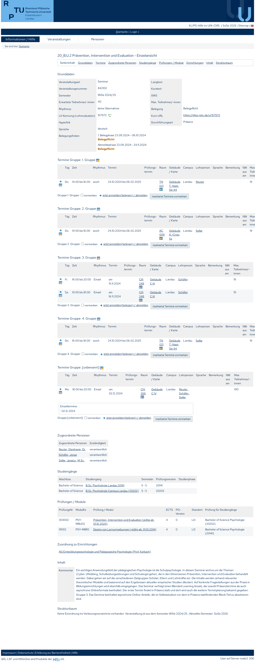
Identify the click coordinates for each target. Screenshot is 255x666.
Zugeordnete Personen (122, 62)
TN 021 (161, 184)
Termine (100, 62)
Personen (97, 39)
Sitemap (243, 25)
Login (133, 32)
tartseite (122, 32)
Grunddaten (85, 62)
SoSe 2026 (230, 25)
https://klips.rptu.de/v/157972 (201, 115)
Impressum (9, 653)
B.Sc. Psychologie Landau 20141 (105, 485)
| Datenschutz (25, 653)
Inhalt (209, 62)
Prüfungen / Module (171, 62)
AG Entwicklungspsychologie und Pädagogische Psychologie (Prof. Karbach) (105, 551)
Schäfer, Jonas (68, 455)
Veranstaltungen (59, 39)
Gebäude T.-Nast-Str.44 (174, 186)
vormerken (90, 195)
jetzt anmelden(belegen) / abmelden (125, 195)
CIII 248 (141, 281)
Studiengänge (147, 62)
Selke (199, 230)
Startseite (24, 46)
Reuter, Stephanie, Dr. (72, 449)
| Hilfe (74, 653)
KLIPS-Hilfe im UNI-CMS (204, 25)
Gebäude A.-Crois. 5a (174, 234)
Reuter (200, 182)
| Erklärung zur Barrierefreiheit (52, 653)
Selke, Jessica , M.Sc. (72, 460)
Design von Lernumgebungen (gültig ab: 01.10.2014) (124, 529)
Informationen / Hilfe (20, 39)
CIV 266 (143, 391)
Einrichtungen (195, 62)
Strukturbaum (224, 62)
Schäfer (183, 279)
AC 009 (162, 233)
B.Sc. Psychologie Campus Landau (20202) (112, 491)
